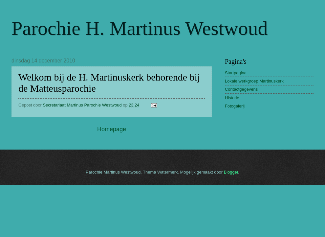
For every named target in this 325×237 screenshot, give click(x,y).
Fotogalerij (235, 106)
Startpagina (236, 72)
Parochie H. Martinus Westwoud (139, 28)
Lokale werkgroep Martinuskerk (254, 81)
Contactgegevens (241, 89)
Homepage (111, 129)
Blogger (231, 172)
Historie (232, 97)
